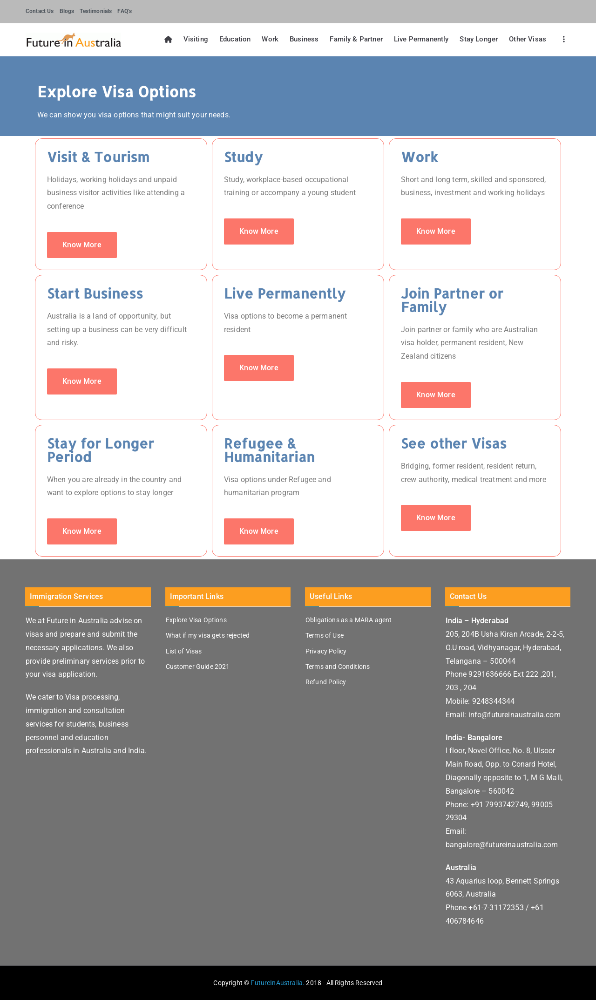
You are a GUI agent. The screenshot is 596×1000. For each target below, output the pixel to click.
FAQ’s (124, 11)
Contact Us (40, 11)
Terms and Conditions (337, 666)
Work (270, 39)
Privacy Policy (325, 651)
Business (304, 39)
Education (235, 39)
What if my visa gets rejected (208, 635)
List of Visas (184, 651)
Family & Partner (356, 39)
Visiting (195, 39)
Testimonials (96, 11)
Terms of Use (324, 635)
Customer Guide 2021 (198, 666)
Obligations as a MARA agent (348, 620)
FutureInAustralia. (278, 982)
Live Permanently (421, 39)
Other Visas (527, 39)
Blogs (67, 11)
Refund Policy (325, 682)
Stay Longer (479, 39)
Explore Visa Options (196, 620)
